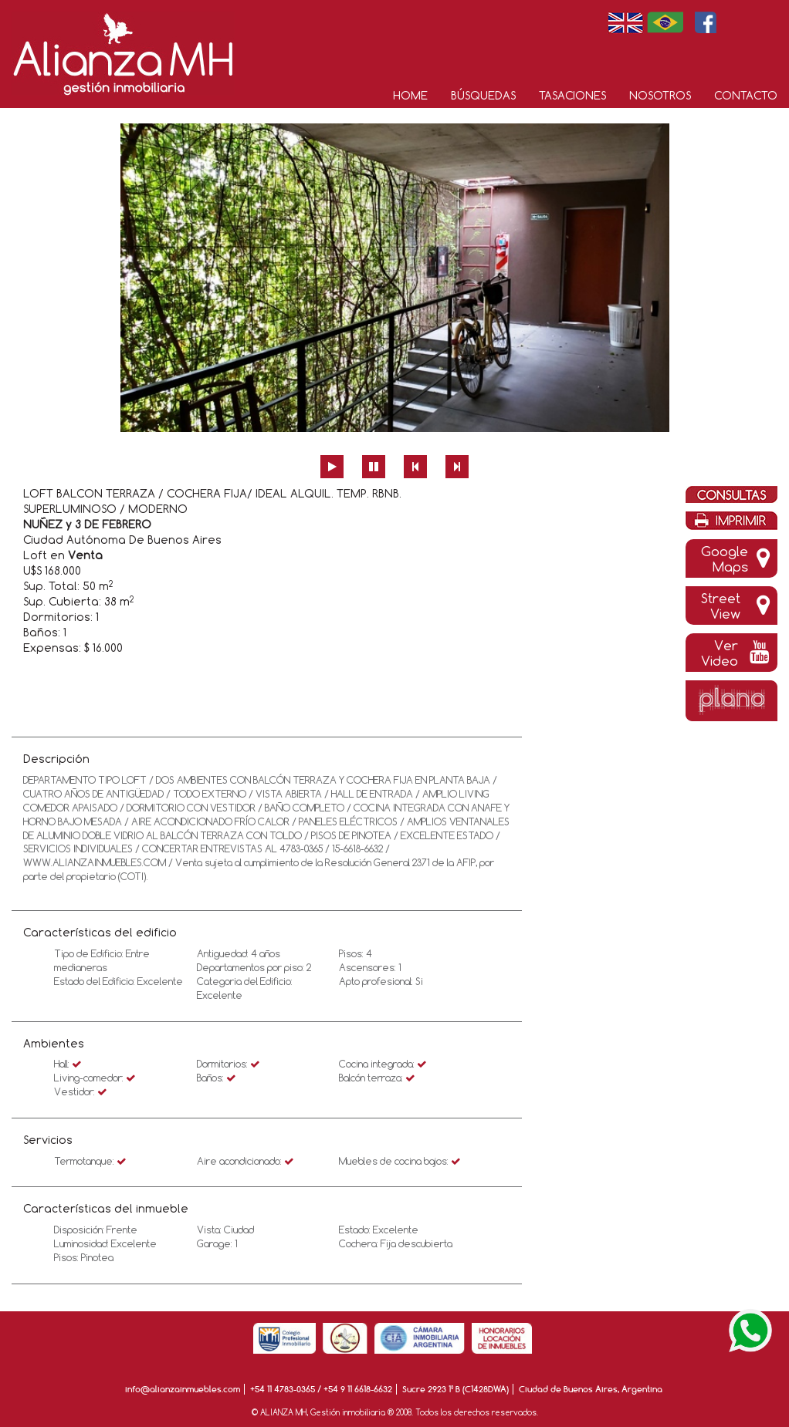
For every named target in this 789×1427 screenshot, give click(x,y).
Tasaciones (572, 95)
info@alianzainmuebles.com (182, 1389)
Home (410, 95)
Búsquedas (483, 95)
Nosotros (660, 95)
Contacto (745, 95)
